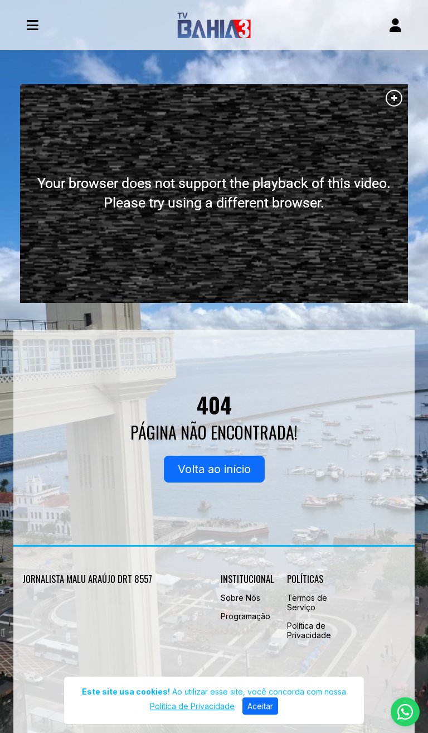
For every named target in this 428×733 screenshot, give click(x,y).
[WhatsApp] (405, 711)
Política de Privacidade (309, 630)
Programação (245, 616)
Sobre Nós (240, 597)
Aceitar (260, 711)
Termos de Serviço (307, 602)
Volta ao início (214, 469)
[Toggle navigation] (32, 25)
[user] (395, 25)
